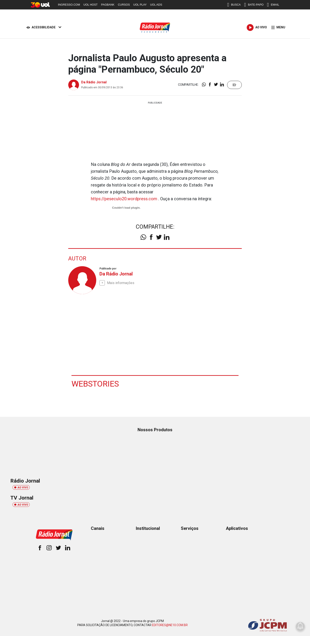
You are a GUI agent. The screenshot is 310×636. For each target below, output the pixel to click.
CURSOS (124, 4)
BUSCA (234, 4)
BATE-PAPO (254, 4)
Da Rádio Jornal (94, 82)
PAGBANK (108, 4)
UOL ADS (156, 4)
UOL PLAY (140, 4)
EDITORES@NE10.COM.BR (170, 625)
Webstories (95, 383)
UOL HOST (91, 4)
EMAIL (273, 4)
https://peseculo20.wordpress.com (124, 198)
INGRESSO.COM (69, 4)
